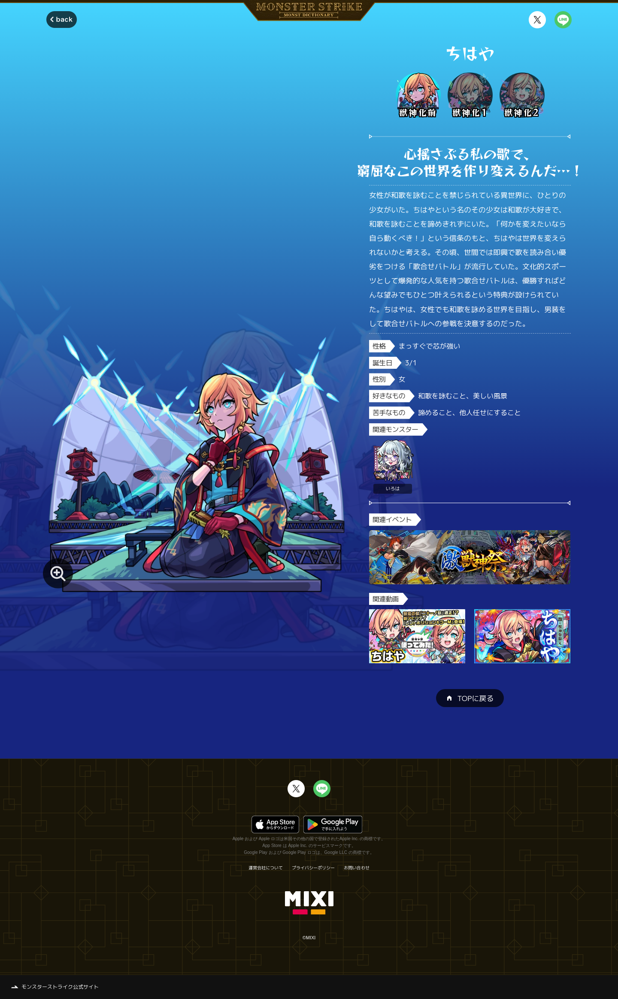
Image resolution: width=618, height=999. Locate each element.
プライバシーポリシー (313, 867)
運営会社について (265, 867)
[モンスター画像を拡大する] (58, 573)
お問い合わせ (357, 867)
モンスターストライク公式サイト (60, 986)
